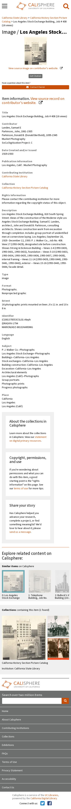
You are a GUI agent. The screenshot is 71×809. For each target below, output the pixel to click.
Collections (8, 737)
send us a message (20, 532)
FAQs (5, 753)
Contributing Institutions (15, 728)
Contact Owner (35, 87)
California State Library (15, 18)
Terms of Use (9, 762)
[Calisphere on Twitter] (42, 803)
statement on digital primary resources (27, 439)
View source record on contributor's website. (33, 101)
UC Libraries (51, 795)
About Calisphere (11, 720)
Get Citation (35, 76)
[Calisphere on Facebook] (49, 803)
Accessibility (9, 779)
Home (5, 711)
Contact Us (8, 787)
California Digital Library (43, 798)
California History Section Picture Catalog (25, 188)
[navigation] (4, 6)
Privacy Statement (12, 770)
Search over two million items (22, 695)
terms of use (21, 488)
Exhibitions (8, 745)
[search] (66, 6)
